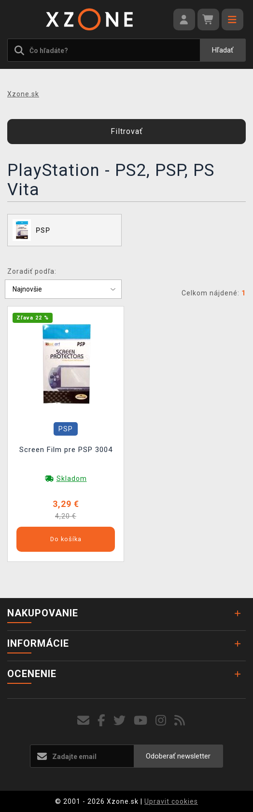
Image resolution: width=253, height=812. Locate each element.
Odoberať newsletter (178, 756)
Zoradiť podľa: (31, 271)
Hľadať (222, 50)
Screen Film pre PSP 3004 (65, 449)
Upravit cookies (171, 801)
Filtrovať (127, 131)
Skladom (71, 478)
